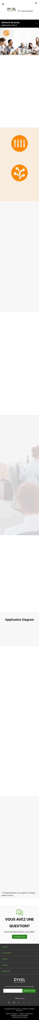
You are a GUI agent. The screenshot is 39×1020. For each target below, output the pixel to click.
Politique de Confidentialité (19, 1015)
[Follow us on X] (24, 1003)
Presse (5, 959)
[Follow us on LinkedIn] (19, 1003)
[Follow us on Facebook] (9, 1003)
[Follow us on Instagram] (29, 1003)
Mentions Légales (11, 1013)
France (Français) (27, 11)
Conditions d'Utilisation (25, 1013)
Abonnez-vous (29, 991)
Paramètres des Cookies (19, 1017)
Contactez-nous (19, 937)
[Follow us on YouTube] (14, 1003)
